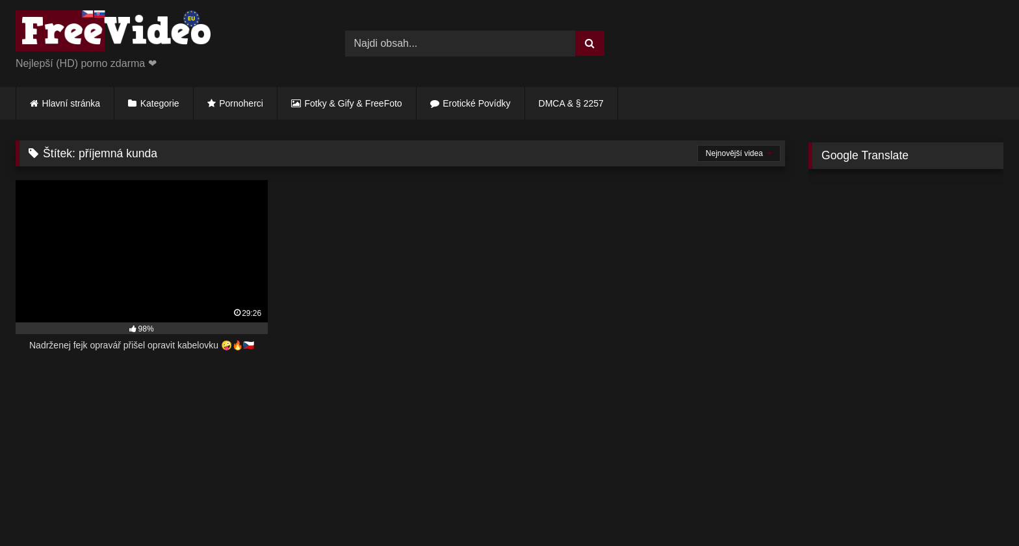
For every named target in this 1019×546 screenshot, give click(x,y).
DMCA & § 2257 (571, 103)
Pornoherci (241, 103)
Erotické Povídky (476, 103)
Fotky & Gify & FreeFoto (353, 103)
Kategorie (159, 103)
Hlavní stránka (71, 103)
